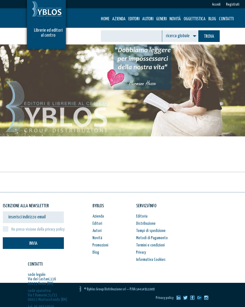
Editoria (142, 216)
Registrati (232, 4)
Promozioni (100, 245)
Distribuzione (146, 223)
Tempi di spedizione (151, 231)
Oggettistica (195, 19)
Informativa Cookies (151, 260)
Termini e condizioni (150, 245)
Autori (147, 19)
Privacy (141, 252)
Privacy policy (165, 298)
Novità (175, 19)
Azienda (119, 19)
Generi (161, 19)
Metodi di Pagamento (152, 238)
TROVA (209, 36)
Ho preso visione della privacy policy (38, 229)
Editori (133, 19)
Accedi (216, 4)
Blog (212, 19)
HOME (105, 19)
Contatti (226, 19)
